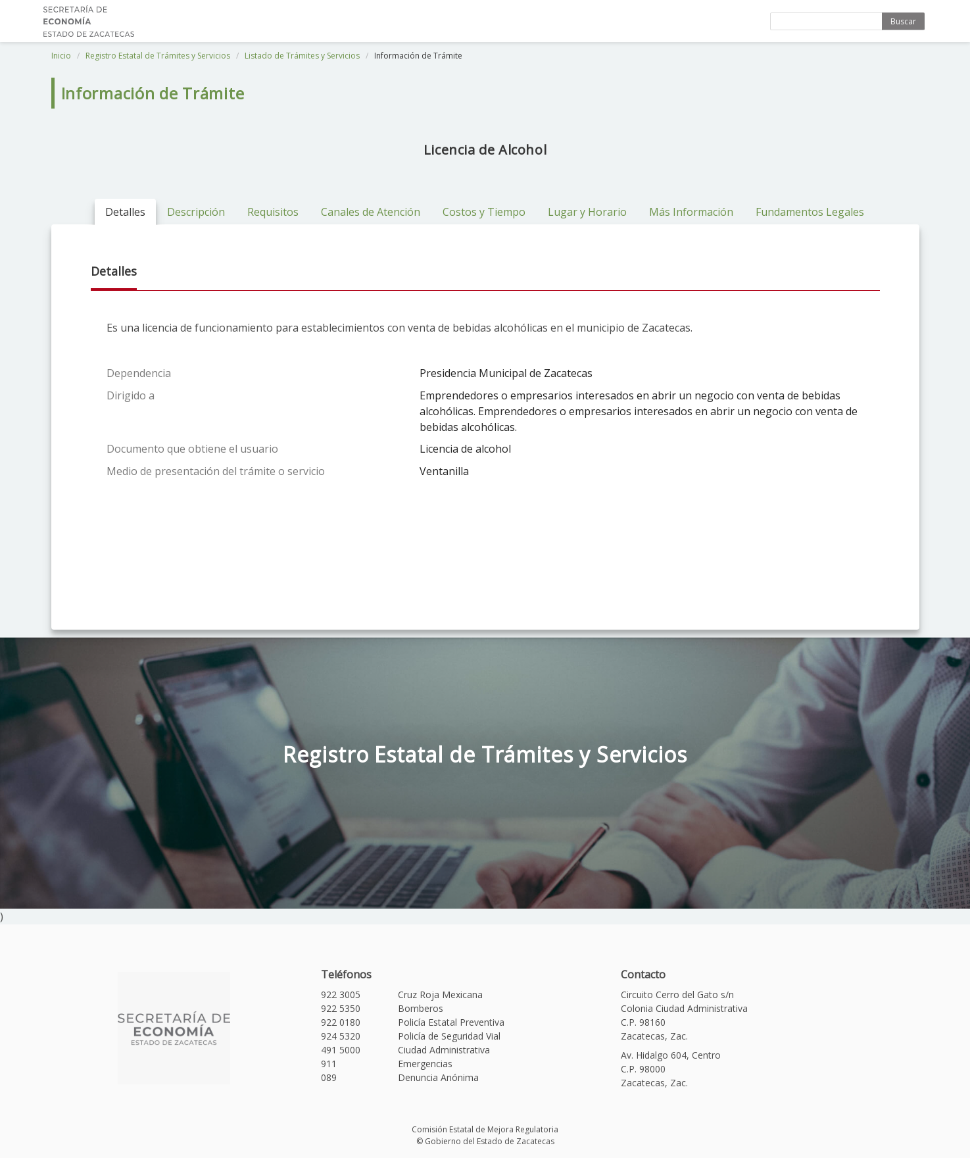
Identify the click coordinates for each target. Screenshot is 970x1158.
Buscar (903, 21)
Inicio (61, 55)
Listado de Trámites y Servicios (302, 55)
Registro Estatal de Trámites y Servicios (157, 55)
